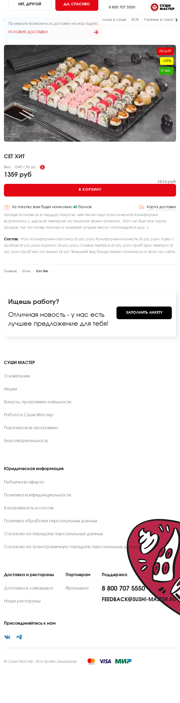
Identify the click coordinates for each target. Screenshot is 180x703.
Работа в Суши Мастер (28, 415)
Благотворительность (26, 441)
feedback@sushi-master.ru (139, 599)
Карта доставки (161, 207)
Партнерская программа (31, 428)
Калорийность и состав (29, 508)
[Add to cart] (90, 190)
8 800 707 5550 (122, 7)
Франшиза (77, 588)
